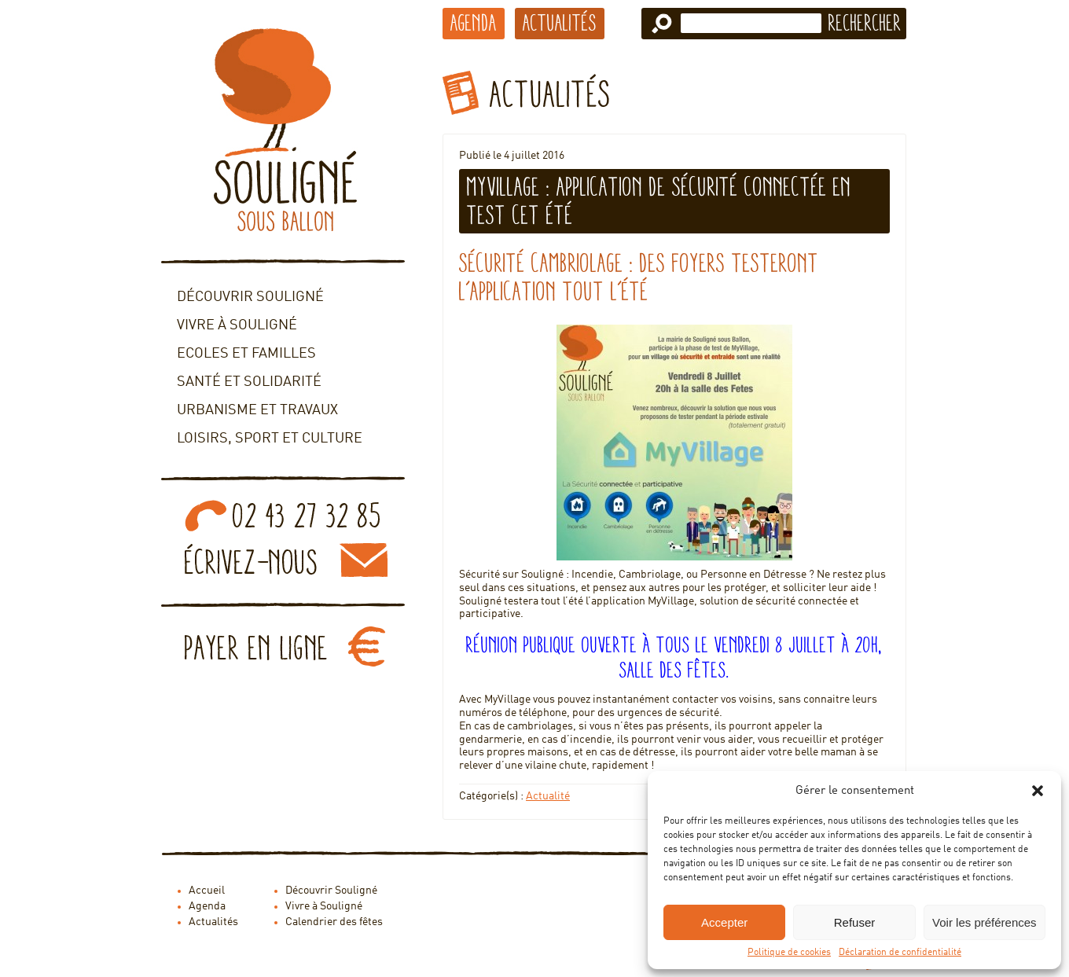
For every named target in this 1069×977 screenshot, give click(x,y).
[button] (1037, 791)
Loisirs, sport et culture (269, 439)
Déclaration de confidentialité (900, 952)
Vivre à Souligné (237, 325)
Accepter (724, 922)
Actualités (560, 22)
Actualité (548, 796)
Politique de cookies (789, 952)
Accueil (207, 890)
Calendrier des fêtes (334, 921)
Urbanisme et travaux (257, 410)
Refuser (855, 922)
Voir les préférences (984, 922)
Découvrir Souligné (250, 297)
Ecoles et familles (246, 354)
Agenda (473, 22)
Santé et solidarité (249, 382)
